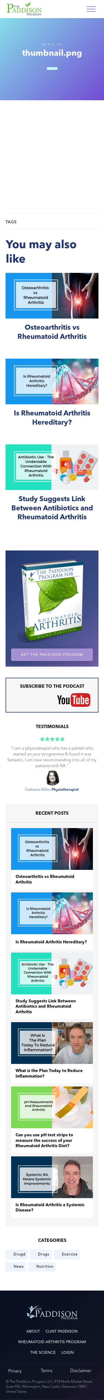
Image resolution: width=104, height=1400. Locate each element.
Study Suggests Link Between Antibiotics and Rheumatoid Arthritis (52, 488)
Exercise (70, 1254)
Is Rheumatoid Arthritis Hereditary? (52, 399)
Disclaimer (80, 1370)
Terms (46, 1370)
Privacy (15, 1371)
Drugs (43, 1254)
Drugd (20, 1254)
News (19, 1266)
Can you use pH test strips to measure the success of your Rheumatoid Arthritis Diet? (44, 1140)
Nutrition (45, 1266)
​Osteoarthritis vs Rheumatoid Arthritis (52, 313)
